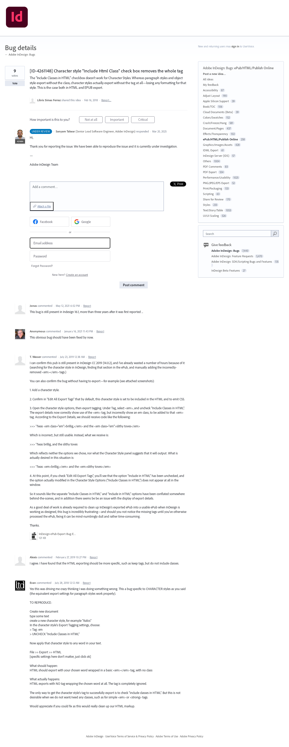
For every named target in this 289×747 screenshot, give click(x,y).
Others (207, 161)
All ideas (208, 79)
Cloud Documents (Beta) (218, 112)
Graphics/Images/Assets (217, 145)
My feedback (211, 85)
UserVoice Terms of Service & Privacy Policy (129, 736)
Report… (106, 100)
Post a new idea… (214, 74)
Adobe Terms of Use (167, 736)
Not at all (94, 120)
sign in (235, 46)
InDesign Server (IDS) (216, 155)
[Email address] (70, 243)
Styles (206, 205)
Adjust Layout (211, 95)
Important (119, 120)
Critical (146, 120)
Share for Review (213, 199)
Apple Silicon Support (216, 101)
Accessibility (210, 90)
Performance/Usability (217, 177)
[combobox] (238, 233)
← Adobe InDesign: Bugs (20, 54)
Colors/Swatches (213, 117)
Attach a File (44, 206)
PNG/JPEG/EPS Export (216, 183)
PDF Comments (212, 166)
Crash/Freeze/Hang (215, 123)
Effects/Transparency (215, 134)
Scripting (208, 194)
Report (87, 306)
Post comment (133, 285)
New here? (70, 275)
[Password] (70, 256)
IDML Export (210, 150)
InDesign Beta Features (226, 270)
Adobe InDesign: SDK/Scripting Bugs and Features (242, 261)
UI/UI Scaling (211, 216)
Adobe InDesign (94, 736)
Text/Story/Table (213, 210)
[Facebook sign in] (49, 222)
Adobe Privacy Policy (191, 736)
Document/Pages (213, 128)
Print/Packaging (212, 188)
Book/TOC (209, 106)
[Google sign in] (91, 222)
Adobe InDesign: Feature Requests (232, 256)
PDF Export (210, 172)
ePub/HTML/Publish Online (254, 68)
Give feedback (221, 245)
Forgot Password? (42, 266)
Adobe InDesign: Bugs (218, 68)
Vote (15, 83)
